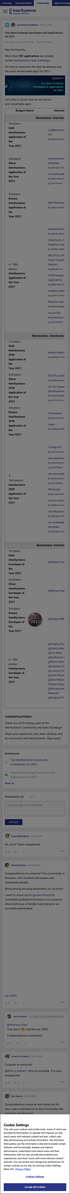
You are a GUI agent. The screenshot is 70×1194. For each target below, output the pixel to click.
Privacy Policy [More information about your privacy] (23, 1169)
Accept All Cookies (35, 1187)
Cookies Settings (35, 1176)
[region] (35, 1154)
